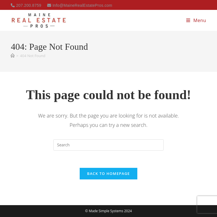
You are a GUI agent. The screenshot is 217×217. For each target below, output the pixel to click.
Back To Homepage (108, 173)
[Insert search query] (108, 145)
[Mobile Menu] (196, 20)
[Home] (12, 55)
